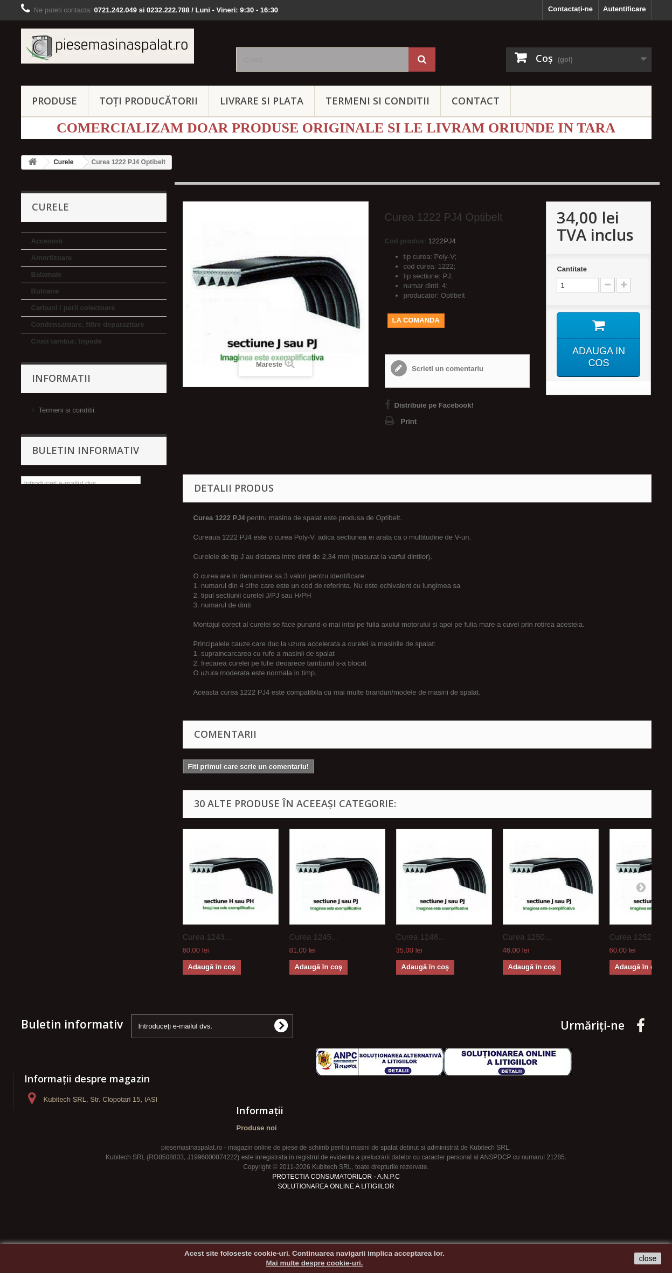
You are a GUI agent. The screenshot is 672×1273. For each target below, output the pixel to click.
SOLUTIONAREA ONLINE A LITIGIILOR (336, 1209)
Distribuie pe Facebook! (434, 405)
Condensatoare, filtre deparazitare (87, 324)
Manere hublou (56, 508)
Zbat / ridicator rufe (63, 625)
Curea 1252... (634, 936)
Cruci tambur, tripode (66, 341)
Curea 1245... (313, 936)
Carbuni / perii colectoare (73, 308)
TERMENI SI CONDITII (377, 100)
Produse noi (256, 1128)
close (648, 1258)
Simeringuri (50, 575)
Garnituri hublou (58, 458)
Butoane (45, 291)
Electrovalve (52, 374)
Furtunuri (47, 441)
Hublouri (45, 475)
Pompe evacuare (59, 525)
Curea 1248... (420, 936)
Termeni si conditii (66, 695)
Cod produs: (405, 241)
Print (409, 421)
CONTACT (476, 100)
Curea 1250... (527, 936)
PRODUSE (54, 100)
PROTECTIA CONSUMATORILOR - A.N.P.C (336, 1200)
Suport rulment (56, 591)
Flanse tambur (55, 408)
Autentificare (624, 9)
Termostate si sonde (65, 608)
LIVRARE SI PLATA (261, 100)
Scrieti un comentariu (447, 369)
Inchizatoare (51, 491)
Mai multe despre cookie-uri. (314, 1263)
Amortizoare (51, 258)
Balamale (46, 274)
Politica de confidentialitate (80, 727)
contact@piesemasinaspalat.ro (115, 1139)
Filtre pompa (52, 391)
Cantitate (572, 269)
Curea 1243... (207, 936)
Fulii (38, 425)
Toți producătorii (148, 100)
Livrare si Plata (62, 711)
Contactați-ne (570, 9)
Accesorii (47, 241)
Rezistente (48, 541)
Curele (42, 358)
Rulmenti (46, 558)
